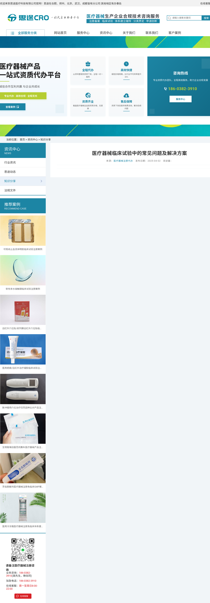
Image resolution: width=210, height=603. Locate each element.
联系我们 (152, 33)
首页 (22, 139)
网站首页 (60, 33)
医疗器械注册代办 (123, 161)
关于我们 (129, 33)
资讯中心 (106, 33)
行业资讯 (10, 162)
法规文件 (10, 190)
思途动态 (10, 172)
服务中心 (83, 33)
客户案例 (174, 33)
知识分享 (45, 139)
